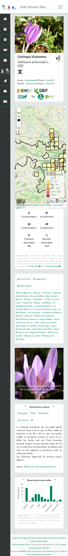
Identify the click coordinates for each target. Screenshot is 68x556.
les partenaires (53, 266)
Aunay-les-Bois (37, 296)
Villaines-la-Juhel (32, 335)
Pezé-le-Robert (46, 319)
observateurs (24, 285)
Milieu (33, 413)
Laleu (54, 309)
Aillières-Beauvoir (24, 292)
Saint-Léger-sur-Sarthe (26, 325)
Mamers (19, 315)
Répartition (44, 413)
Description (23, 413)
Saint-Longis (44, 325)
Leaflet (18, 205)
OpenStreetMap (31, 205)
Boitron (19, 299)
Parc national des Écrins (51, 551)
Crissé (47, 299)
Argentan (57, 292)
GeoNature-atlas (25, 551)
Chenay (27, 299)
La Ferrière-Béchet (43, 305)
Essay (18, 302)
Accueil (14, 538)
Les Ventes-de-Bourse (51, 312)
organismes (39, 278)
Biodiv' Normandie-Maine (33, 7)
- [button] (19, 125)
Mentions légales (42, 541)
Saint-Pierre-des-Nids (42, 329)
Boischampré (51, 296)
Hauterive (27, 302)
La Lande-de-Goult (41, 309)
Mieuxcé (28, 315)
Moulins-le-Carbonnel (44, 315)
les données (34, 266)
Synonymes (23, 420)
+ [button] (19, 116)
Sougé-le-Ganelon (38, 332)
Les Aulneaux (34, 312)
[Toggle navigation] (60, 6)
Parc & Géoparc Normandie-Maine (30, 538)
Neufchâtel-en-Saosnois (26, 319)
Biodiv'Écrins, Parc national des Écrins (40, 466)
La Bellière (46, 302)
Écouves (55, 299)
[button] (19, 121)
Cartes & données (49, 538)
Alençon (37, 292)
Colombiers (38, 299)
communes (23, 278)
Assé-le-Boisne (22, 296)
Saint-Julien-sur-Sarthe (45, 322)
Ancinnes (47, 292)
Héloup (37, 302)
